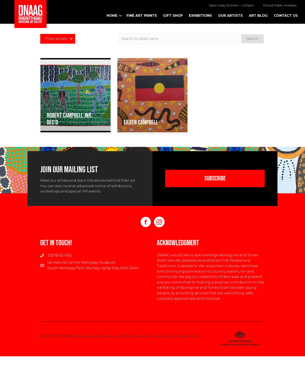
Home (112, 16)
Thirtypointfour (188, 336)
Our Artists (230, 16)
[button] (252, 38)
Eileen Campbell (141, 122)
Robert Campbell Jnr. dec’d (69, 119)
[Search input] (178, 38)
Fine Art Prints (141, 16)
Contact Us (286, 16)
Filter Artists (56, 39)
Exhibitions (200, 16)
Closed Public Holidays (280, 5)
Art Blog (258, 16)
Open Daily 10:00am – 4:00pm (231, 5)
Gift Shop (173, 16)
